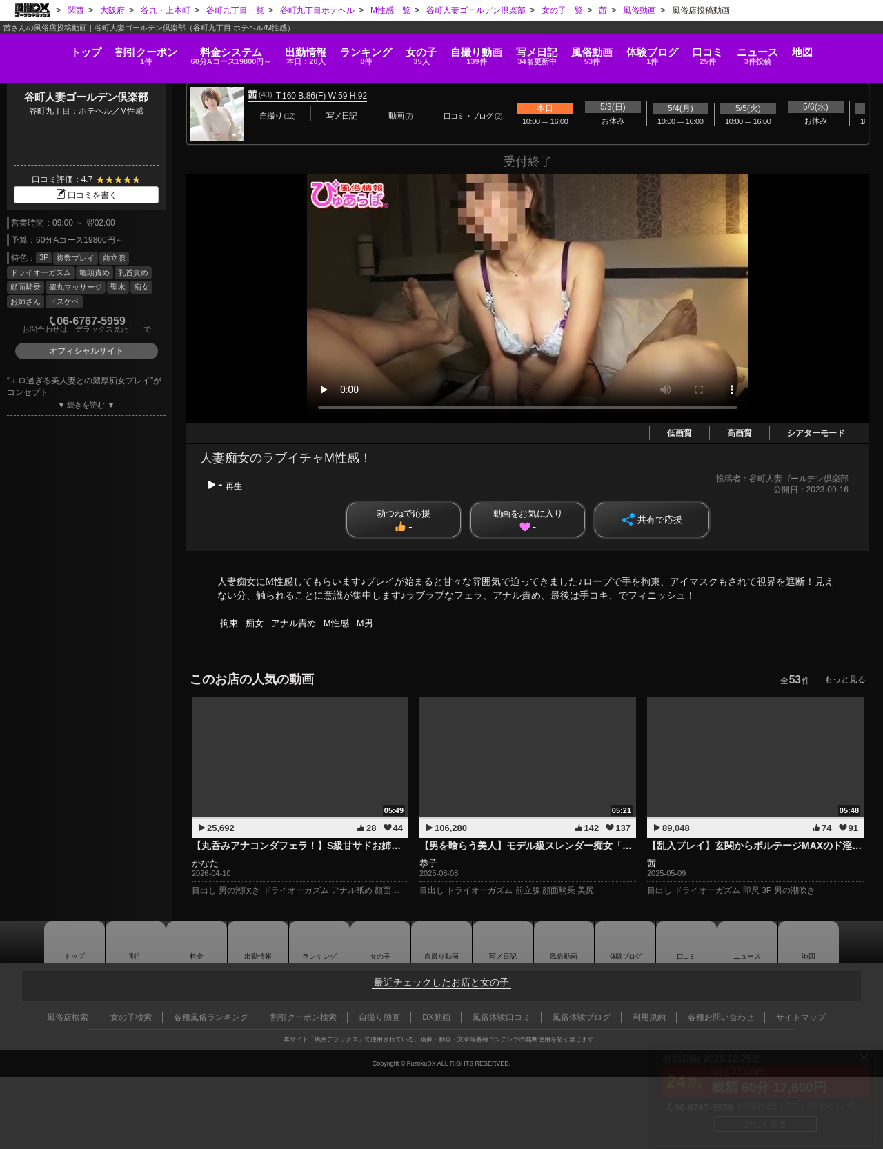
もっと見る (845, 679)
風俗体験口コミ (501, 1017)
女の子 (414, 50)
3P (43, 257)
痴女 (141, 287)
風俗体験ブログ (582, 1017)
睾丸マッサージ (75, 287)
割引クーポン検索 (303, 1017)
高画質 (739, 433)
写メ (544, 50)
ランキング (352, 50)
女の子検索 (131, 1017)
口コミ (736, 50)
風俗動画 (606, 50)
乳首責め (133, 272)
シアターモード (816, 433)
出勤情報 (258, 942)
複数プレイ (76, 258)
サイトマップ (801, 1017)
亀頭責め (94, 272)
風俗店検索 (67, 1017)
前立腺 (114, 258)
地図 (844, 46)
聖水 (118, 287)
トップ (43, 46)
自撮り (476, 50)
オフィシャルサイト (86, 351)
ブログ (673, 50)
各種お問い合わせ (721, 1017)
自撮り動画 (441, 942)
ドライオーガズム (40, 272)
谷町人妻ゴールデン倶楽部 (86, 97)
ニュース (793, 50)
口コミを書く (86, 195)
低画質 (679, 433)
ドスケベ (64, 301)
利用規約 (649, 1017)
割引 (111, 50)
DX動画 (436, 1017)
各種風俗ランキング (211, 1017)
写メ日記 (502, 942)
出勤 (284, 50)
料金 (202, 50)
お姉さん (25, 301)
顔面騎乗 (25, 287)
